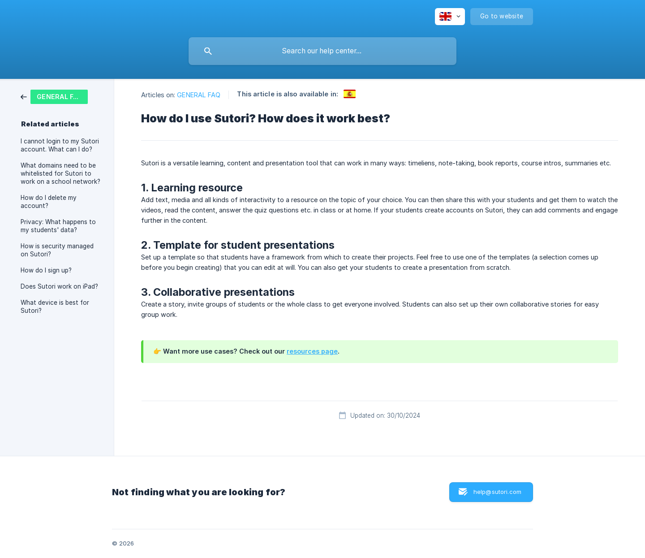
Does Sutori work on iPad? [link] (59, 286)
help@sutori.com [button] (497, 491)
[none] (450, 16)
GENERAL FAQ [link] (198, 95)
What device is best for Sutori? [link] (55, 306)
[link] (54, 96)
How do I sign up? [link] (46, 270)
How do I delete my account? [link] (49, 201)
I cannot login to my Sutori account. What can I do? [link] (60, 145)
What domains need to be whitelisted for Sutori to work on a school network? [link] (60, 173)
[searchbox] (322, 51)
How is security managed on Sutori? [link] (57, 250)
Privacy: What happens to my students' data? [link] (58, 226)
